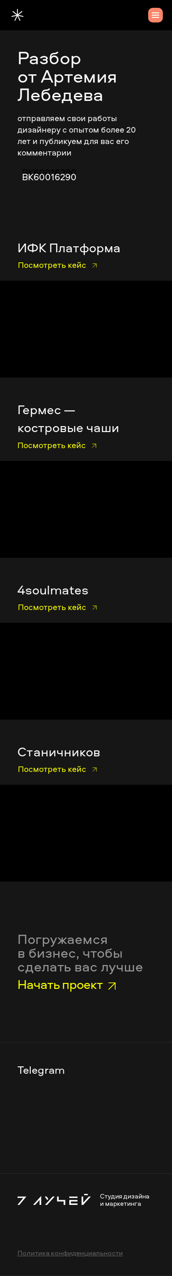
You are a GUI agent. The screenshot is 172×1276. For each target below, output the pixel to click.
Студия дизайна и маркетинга (125, 1200)
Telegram (41, 1069)
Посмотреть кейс (52, 265)
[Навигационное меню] (155, 15)
